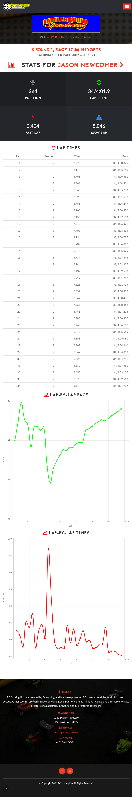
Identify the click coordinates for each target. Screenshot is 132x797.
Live (44, 37)
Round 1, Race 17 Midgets (66, 50)
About (87, 37)
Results (57, 37)
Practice (73, 37)
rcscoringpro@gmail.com (66, 732)
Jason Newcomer (90, 65)
